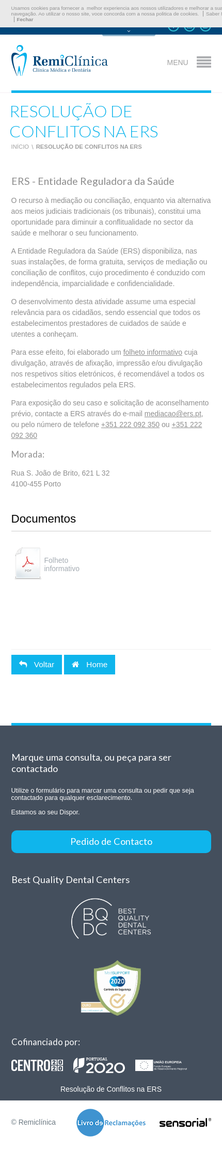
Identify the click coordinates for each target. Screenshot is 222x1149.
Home (89, 664)
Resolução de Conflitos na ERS (89, 147)
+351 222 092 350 (130, 424)
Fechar (25, 19)
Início (20, 147)
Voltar (37, 664)
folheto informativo (152, 352)
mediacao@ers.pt (173, 414)
